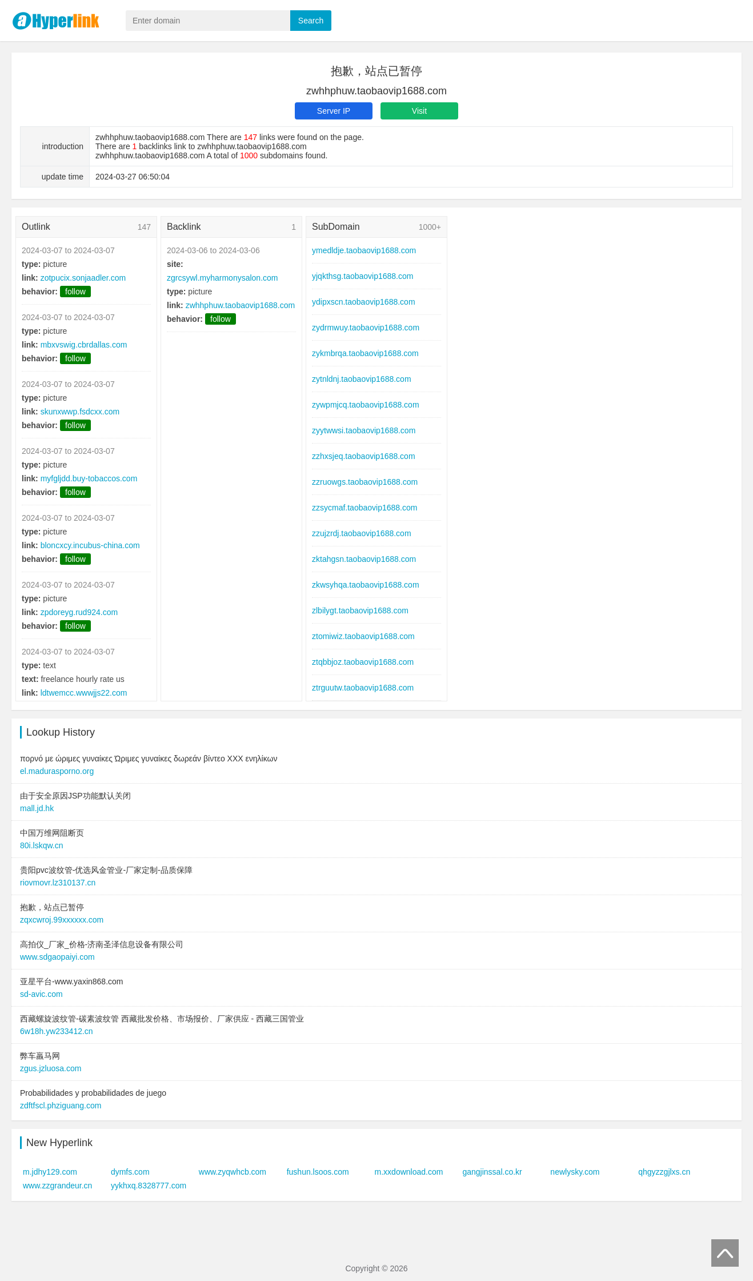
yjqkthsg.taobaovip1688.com (362, 276)
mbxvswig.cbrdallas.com (84, 344)
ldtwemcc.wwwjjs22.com (84, 692)
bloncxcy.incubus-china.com (90, 545)
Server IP (333, 110)
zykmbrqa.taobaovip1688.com (365, 353)
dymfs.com (130, 1171)
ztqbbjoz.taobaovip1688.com (363, 662)
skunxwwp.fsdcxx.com (80, 411)
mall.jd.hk (37, 808)
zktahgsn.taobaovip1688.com (364, 559)
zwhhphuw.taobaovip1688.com (240, 305)
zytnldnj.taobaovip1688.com (361, 379)
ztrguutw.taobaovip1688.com (363, 687)
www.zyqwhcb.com (232, 1171)
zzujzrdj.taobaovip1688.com (361, 533)
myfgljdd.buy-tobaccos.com (89, 478)
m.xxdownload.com (409, 1171)
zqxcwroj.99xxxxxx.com (61, 919)
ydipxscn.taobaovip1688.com (363, 301)
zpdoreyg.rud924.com (79, 612)
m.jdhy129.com (50, 1171)
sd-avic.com (41, 994)
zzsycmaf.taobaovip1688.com (364, 507)
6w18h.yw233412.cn (56, 1031)
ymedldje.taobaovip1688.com (364, 250)
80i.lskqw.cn (41, 845)
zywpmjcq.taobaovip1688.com (365, 404)
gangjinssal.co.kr (492, 1171)
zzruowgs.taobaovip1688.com (365, 481)
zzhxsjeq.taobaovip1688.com (363, 456)
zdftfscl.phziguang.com (60, 1105)
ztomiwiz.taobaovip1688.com (363, 636)
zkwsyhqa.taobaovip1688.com (365, 584)
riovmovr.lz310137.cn (57, 882)
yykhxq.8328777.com (148, 1185)
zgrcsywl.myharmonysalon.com (222, 277)
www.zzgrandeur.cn (57, 1185)
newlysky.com (574, 1171)
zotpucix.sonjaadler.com (83, 277)
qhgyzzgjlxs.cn (664, 1171)
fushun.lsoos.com (318, 1171)
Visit (419, 110)
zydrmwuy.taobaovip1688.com (365, 327)
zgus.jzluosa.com (50, 1068)
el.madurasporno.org (57, 771)
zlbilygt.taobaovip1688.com (360, 610)
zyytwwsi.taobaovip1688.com (363, 430)
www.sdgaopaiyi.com (57, 956)
